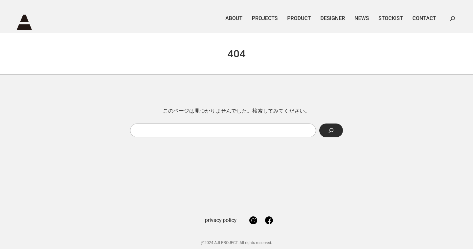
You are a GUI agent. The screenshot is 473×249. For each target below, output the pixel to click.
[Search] (331, 130)
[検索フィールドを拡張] (453, 18)
